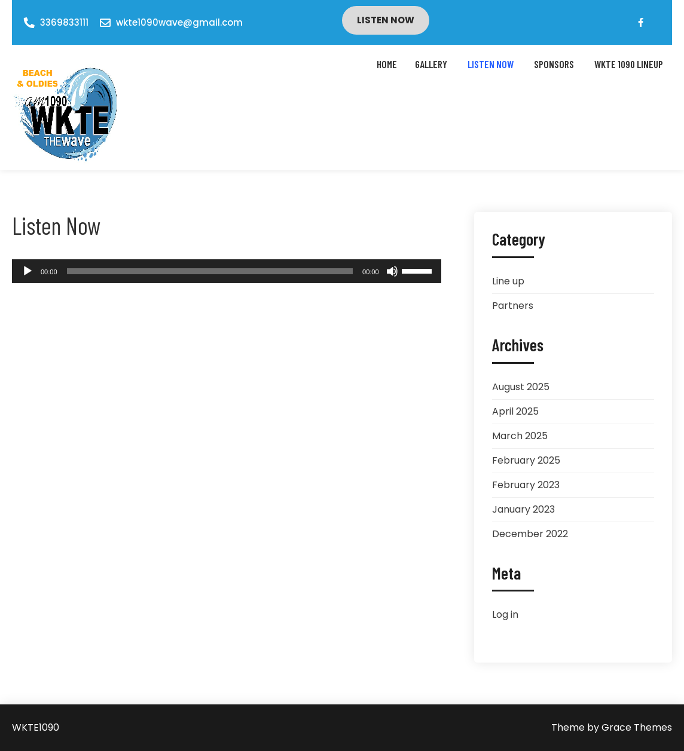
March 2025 (520, 436)
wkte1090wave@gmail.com (179, 22)
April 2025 (515, 411)
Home (387, 64)
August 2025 (520, 387)
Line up (508, 281)
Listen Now (385, 20)
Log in (505, 614)
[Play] (27, 271)
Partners (512, 305)
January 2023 (523, 509)
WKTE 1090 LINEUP (628, 64)
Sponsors (554, 64)
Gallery (431, 64)
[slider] (210, 271)
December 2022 (530, 534)
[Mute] (392, 271)
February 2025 (526, 460)
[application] (226, 271)
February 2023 (526, 485)
